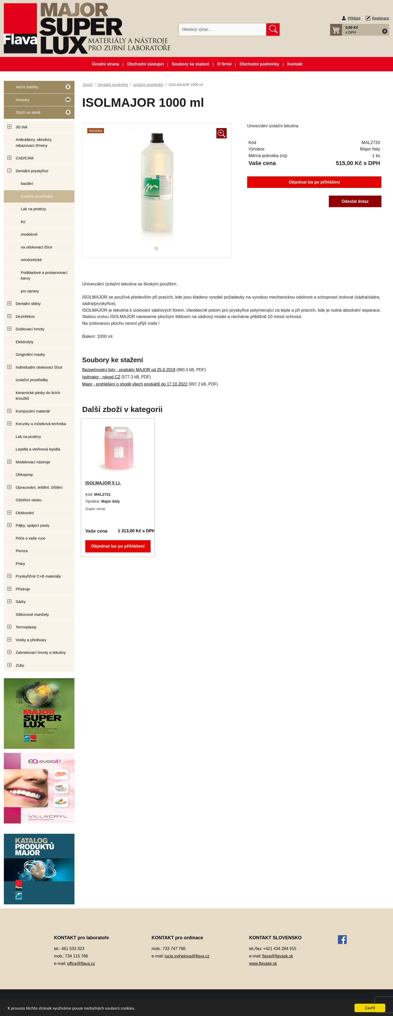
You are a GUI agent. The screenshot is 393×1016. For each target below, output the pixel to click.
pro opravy (30, 291)
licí (23, 221)
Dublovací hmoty (30, 329)
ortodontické (31, 259)
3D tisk (21, 127)
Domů (87, 85)
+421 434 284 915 (279, 948)
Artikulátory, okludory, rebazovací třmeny (34, 142)
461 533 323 (72, 948)
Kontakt (295, 64)
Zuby (20, 665)
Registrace (380, 18)
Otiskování (25, 513)
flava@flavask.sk (277, 956)
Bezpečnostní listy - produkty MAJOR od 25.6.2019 (128, 370)
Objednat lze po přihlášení (314, 182)
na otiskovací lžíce (36, 247)
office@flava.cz (81, 963)
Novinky (37, 101)
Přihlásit (354, 18)
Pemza (22, 551)
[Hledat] (222, 29)
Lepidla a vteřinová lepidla (38, 449)
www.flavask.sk (263, 963)
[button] (359, 30)
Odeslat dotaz (355, 201)
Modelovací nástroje (33, 462)
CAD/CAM (24, 158)
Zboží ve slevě (37, 114)
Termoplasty (26, 627)
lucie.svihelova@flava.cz (187, 956)
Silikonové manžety (32, 614)
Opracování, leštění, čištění (39, 487)
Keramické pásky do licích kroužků (38, 395)
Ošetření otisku (29, 500)
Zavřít (370, 1008)
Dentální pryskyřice (32, 171)
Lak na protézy (33, 209)
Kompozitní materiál (33, 411)
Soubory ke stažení (190, 64)
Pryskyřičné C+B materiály (38, 576)
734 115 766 (76, 956)
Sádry (21, 601)
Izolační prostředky (37, 196)
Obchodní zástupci (145, 64)
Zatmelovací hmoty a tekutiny (41, 652)
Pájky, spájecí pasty (32, 525)
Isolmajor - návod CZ (101, 377)
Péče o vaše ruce (30, 538)
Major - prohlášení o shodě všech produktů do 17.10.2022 (134, 384)
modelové (29, 234)
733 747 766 (174, 948)
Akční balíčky (37, 89)
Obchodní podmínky (259, 64)
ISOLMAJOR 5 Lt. (104, 483)
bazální (27, 183)
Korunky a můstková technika (41, 423)
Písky (20, 563)
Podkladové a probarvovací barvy (44, 275)
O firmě (224, 64)
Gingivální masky (30, 354)
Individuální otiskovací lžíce (39, 367)
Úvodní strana (105, 64)
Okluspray (24, 474)
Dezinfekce (25, 316)
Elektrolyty (24, 342)
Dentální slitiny (28, 303)
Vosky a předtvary (31, 640)
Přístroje (23, 589)
